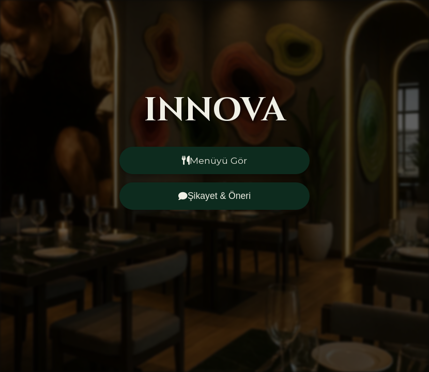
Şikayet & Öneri (214, 196)
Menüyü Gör (214, 160)
